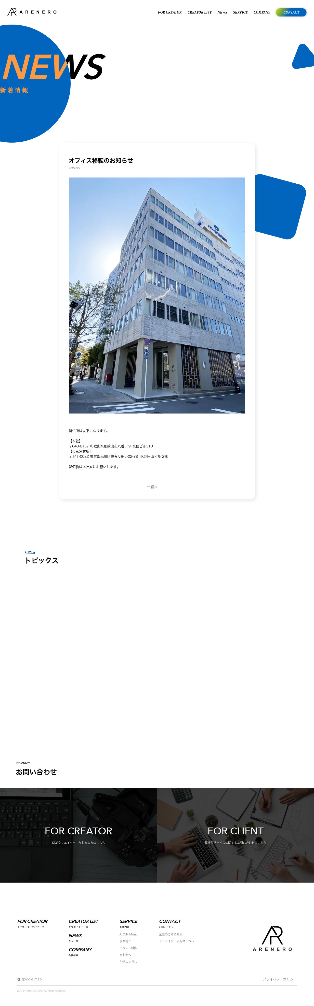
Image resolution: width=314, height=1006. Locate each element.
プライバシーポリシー (280, 979)
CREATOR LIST (199, 12)
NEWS (222, 12)
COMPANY (262, 12)
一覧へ (152, 486)
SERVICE (240, 12)
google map (29, 979)
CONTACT (291, 12)
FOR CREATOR (170, 12)
